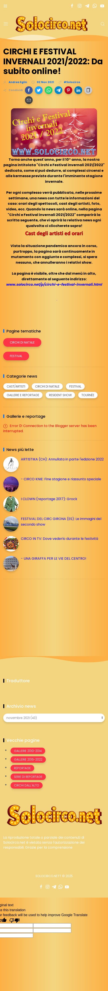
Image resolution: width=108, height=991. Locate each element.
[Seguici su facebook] (72, 6)
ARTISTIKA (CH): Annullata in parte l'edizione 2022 (62, 459)
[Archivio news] (54, 718)
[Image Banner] (54, 815)
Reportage (22, 768)
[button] (29, 90)
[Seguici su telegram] (87, 6)
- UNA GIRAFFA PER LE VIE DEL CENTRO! (53, 558)
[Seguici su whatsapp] (94, 6)
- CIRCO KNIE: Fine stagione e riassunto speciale (61, 479)
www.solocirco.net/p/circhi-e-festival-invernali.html (54, 284)
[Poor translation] (14, 920)
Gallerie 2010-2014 (28, 751)
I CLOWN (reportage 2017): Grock (49, 498)
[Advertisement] (35, 613)
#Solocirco (72, 82)
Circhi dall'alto (26, 785)
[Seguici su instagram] (79, 6)
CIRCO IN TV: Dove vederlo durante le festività (59, 538)
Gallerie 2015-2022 (28, 759)
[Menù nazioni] (5, 6)
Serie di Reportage (28, 777)
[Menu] (5, 24)
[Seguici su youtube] (102, 6)
